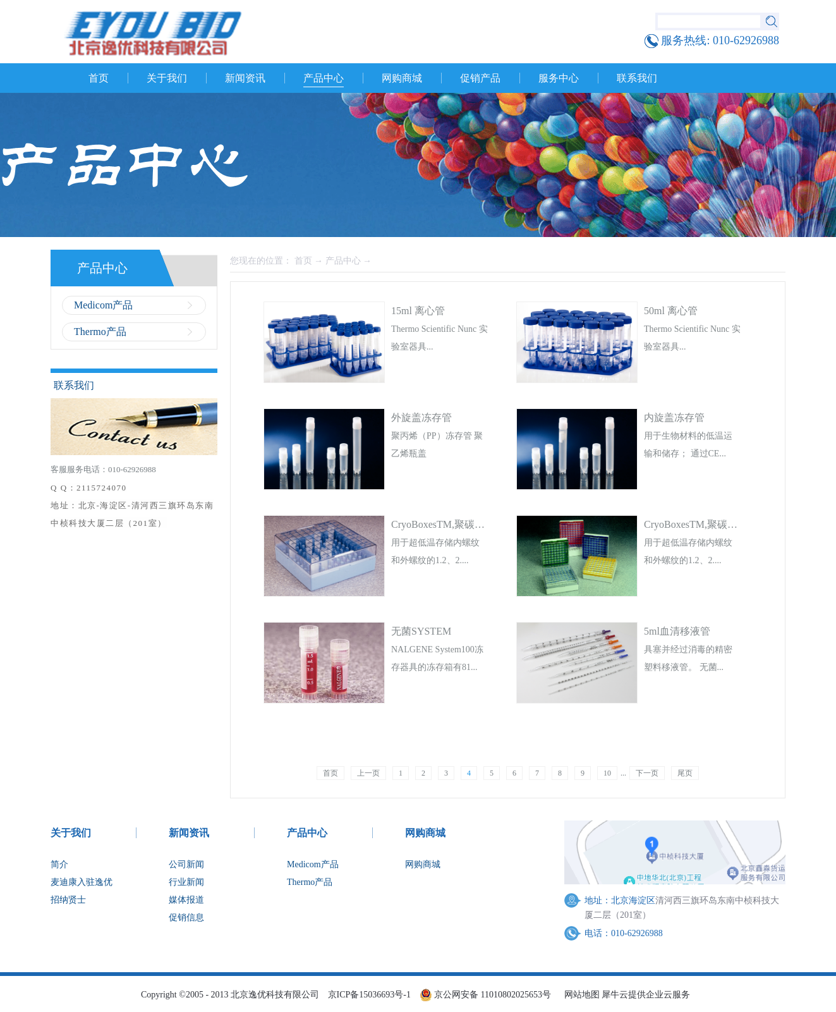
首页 (98, 78)
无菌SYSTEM (421, 631)
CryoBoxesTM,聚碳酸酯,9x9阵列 (714, 524)
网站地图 (580, 994)
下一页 (647, 773)
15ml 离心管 (418, 310)
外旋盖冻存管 (421, 417)
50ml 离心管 (671, 310)
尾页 (685, 773)
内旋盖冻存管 (674, 417)
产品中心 (343, 260)
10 (607, 773)
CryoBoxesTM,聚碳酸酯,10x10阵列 (467, 524)
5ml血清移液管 (677, 631)
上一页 (368, 773)
